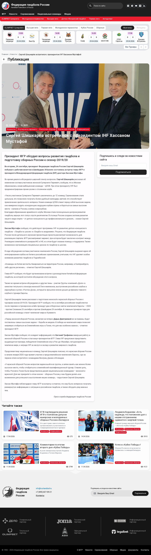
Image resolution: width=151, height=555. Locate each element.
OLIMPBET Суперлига (10, 19)
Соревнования (27, 14)
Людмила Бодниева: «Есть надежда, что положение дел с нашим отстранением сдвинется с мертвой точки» (131, 416)
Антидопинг (108, 19)
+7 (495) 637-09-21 (44, 492)
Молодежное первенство (33, 19)
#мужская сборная (66, 129)
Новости (13, 14)
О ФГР (80, 550)
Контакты (40, 496)
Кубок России (87, 28)
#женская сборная (47, 129)
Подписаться (123, 172)
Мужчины (127, 28)
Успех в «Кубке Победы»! (128, 444)
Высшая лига (52, 19)
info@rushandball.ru (44, 488)
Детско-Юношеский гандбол (73, 19)
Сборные (100, 28)
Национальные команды (49, 14)
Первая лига (94, 19)
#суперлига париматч (27, 129)
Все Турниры (131, 47)
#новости (11, 129)
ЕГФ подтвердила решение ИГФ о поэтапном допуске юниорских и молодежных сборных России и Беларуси (54, 416)
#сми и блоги (121, 432)
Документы (133, 550)
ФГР (4, 14)
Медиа (67, 14)
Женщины (141, 28)
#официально (83, 129)
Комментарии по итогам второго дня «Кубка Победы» (55, 446)
